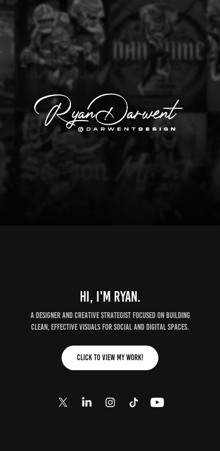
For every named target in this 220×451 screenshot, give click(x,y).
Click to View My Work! (110, 357)
